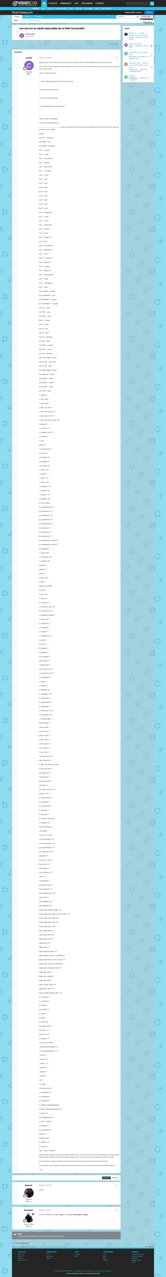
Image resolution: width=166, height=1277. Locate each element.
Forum (48, 1254)
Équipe (23, 20)
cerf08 (32, 34)
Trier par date (115, 1177)
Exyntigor (28, 1210)
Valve (43, 8)
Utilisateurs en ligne (34, 20)
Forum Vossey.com (22, 12)
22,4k (29, 1201)
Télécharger (87, 4)
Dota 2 (71, 8)
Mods (76, 1256)
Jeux (76, 4)
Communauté (65, 4)
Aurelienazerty (133, 69)
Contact (134, 1262)
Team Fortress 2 (106, 8)
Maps (104, 1258)
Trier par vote (106, 1177)
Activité (27, 16)
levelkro (131, 37)
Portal (96, 8)
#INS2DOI (132, 76)
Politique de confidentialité (72, 1273)
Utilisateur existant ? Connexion (133, 12)
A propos (100, 4)
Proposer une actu (22, 1260)
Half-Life (78, 8)
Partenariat (134, 1258)
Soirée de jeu (49, 1256)
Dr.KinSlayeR (132, 57)
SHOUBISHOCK (133, 78)
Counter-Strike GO (60, 8)
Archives (20, 1256)
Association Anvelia (60, 1271)
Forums (16, 20)
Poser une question (113, 44)
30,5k (29, 1226)
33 (29, 74)
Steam (50, 8)
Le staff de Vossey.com (137, 1256)
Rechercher (21, 1258)
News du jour (21, 1254)
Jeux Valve (77, 1254)
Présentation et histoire (137, 1254)
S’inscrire (149, 12)
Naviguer (17, 16)
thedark (28, 1185)
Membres (48, 1258)
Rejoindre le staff (136, 1260)
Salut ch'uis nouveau (135, 44)
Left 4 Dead (88, 8)
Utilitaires (105, 1260)
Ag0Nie (131, 46)
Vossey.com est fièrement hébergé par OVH (89, 1273)
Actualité (52, 4)
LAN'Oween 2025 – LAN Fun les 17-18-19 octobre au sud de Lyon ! (138, 65)
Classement (38, 16)
